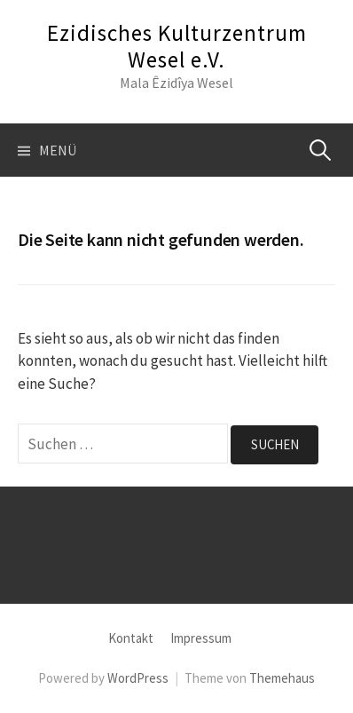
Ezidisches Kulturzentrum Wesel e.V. (177, 46)
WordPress (138, 677)
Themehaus (282, 677)
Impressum (200, 638)
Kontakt (130, 638)
